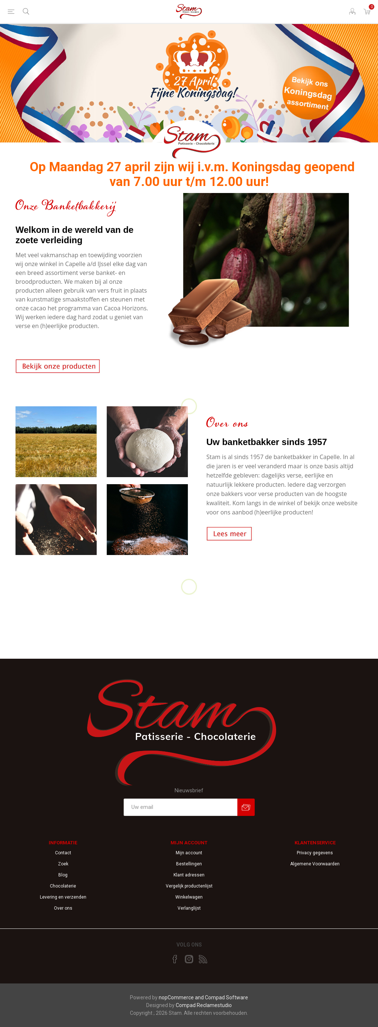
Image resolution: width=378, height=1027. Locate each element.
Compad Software (226, 997)
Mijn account (189, 852)
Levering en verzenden (63, 897)
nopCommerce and (182, 997)
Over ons (63, 908)
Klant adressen (189, 875)
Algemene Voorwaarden (315, 863)
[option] (189, 93)
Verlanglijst (189, 908)
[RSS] (203, 959)
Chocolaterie (63, 886)
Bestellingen (189, 863)
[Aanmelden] (180, 807)
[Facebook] (175, 959)
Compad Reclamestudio (204, 1005)
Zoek (63, 863)
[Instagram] (189, 959)
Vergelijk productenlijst (189, 886)
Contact (63, 852)
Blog (63, 875)
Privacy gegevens (315, 852)
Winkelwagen (189, 897)
